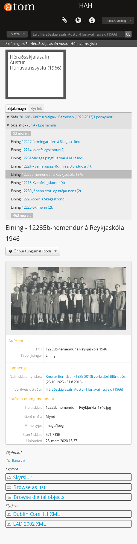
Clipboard (64, 20)
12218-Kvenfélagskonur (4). (44, 182)
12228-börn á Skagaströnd (43, 199)
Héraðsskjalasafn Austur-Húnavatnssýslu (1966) (84, 389)
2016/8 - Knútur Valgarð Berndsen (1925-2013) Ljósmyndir (65, 116)
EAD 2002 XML (26, 523)
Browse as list (26, 487)
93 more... (21, 133)
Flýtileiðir (92, 20)
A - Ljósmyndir (44, 125)
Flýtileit (36, 108)
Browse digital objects (36, 497)
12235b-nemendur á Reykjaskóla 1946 (52, 174)
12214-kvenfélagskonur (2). (43, 149)
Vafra (15, 33)
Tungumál (78, 20)
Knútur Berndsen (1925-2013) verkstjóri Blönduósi (86, 376)
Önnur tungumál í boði (35, 251)
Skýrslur (19, 477)
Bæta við (18, 460)
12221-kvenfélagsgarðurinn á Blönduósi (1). (57, 166)
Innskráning (116, 20)
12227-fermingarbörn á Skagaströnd (51, 141)
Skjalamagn (16, 108)
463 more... (22, 215)
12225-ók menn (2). (37, 207)
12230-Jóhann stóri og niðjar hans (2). (52, 190)
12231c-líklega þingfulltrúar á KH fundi (52, 158)
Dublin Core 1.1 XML (33, 514)
